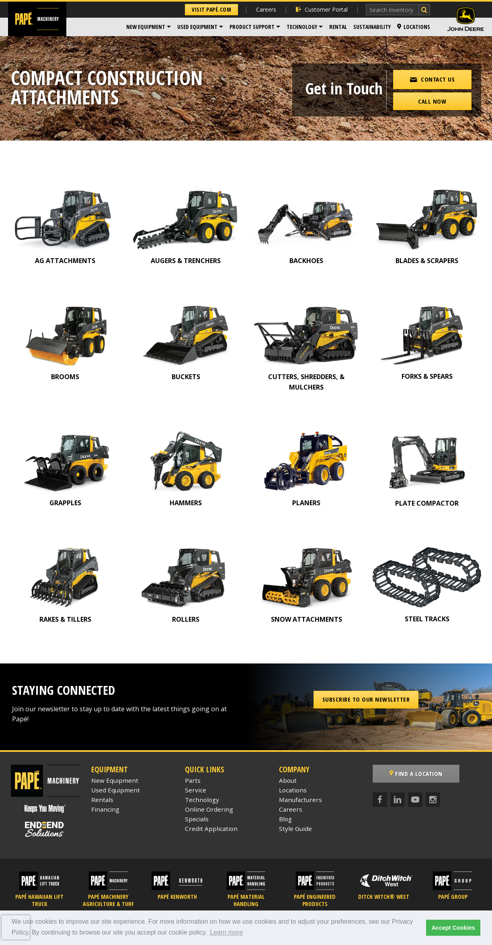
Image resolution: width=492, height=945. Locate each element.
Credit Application (211, 829)
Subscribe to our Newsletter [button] (366, 699)
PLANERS (306, 502)
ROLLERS (185, 619)
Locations (413, 27)
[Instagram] (433, 799)
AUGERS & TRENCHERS (186, 260)
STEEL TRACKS (427, 618)
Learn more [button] (226, 932)
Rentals (102, 800)
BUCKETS (186, 376)
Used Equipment (197, 27)
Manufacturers (300, 800)
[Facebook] (380, 799)
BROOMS (65, 376)
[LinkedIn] (397, 799)
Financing (105, 809)
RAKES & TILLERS (65, 619)
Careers (266, 9)
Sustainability (372, 27)
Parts (193, 780)
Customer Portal (322, 9)
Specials (197, 819)
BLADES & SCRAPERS (427, 260)
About (288, 780)
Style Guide (295, 829)
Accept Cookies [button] (453, 928)
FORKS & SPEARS (427, 376)
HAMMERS (186, 502)
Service (195, 790)
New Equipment (145, 27)
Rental (338, 27)
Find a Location (416, 773)
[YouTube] (415, 799)
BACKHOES (306, 260)
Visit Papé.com (211, 9)
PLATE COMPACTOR (427, 503)
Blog (285, 819)
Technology (302, 27)
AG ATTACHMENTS (65, 260)
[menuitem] (148, 27)
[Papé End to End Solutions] (45, 829)
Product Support (252, 27)
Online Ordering (209, 809)
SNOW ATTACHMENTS (306, 619)
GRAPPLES (65, 502)
